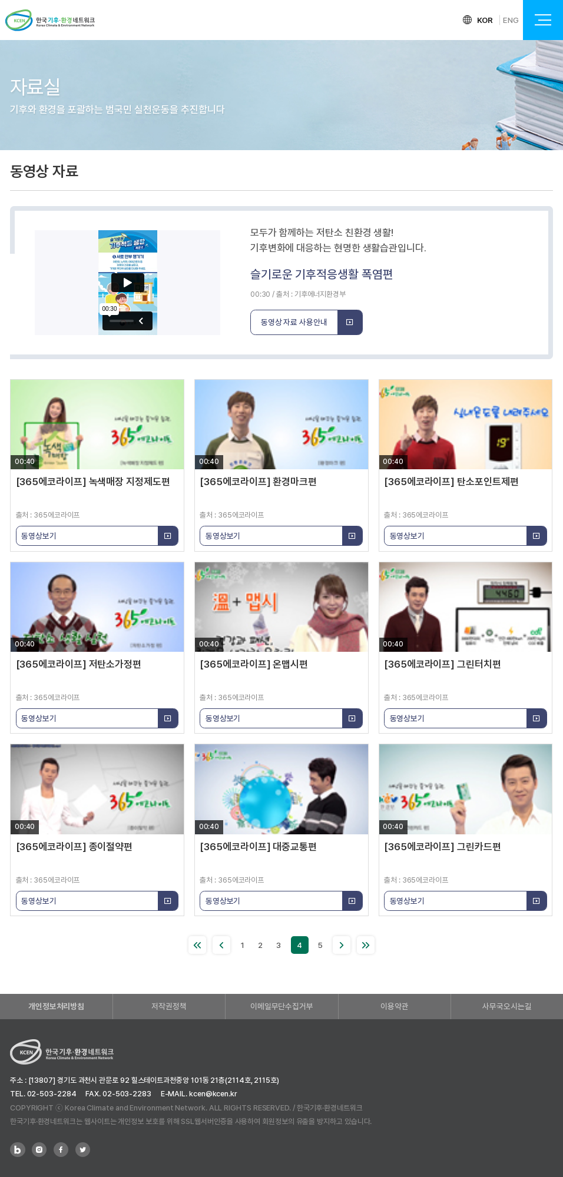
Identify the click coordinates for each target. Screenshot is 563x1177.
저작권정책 (169, 1006)
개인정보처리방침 (56, 1006)
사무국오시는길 (506, 1006)
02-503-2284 (52, 1093)
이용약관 (394, 1006)
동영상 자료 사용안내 (312, 322)
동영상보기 (99, 536)
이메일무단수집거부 (281, 1006)
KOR (485, 20)
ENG (511, 20)
